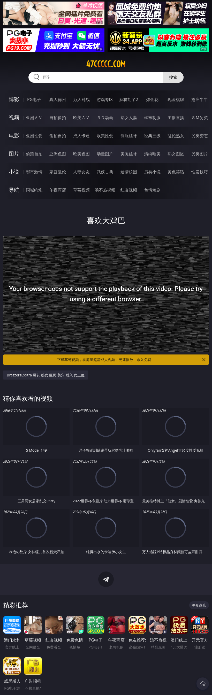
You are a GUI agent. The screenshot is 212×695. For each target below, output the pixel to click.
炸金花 (152, 99)
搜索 (173, 77)
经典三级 (152, 135)
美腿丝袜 (128, 154)
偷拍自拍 (57, 135)
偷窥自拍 (34, 154)
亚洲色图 (57, 154)
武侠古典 (105, 172)
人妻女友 (81, 172)
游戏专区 (105, 99)
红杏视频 (128, 190)
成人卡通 (81, 135)
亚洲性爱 (34, 135)
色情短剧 (152, 190)
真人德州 (57, 99)
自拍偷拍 (57, 117)
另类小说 (152, 172)
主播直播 (176, 117)
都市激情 (34, 172)
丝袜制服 (152, 117)
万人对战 (81, 99)
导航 (14, 189)
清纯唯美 (152, 154)
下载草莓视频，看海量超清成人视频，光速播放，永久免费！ (131, 360)
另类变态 (199, 135)
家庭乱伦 (57, 172)
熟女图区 (176, 154)
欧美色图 (81, 154)
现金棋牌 (176, 99)
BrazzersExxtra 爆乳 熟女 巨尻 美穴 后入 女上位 (46, 375)
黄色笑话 (176, 172)
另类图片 (199, 154)
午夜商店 (57, 190)
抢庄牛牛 (199, 99)
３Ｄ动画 (105, 117)
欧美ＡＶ (81, 117)
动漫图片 (105, 154)
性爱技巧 (199, 172)
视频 (14, 117)
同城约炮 (34, 190)
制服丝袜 (128, 135)
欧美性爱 (105, 135)
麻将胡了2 (128, 99)
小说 (14, 171)
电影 (14, 135)
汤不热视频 (105, 190)
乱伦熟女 (176, 135)
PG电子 (34, 99)
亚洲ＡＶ (34, 117)
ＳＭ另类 (199, 117)
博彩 (14, 99)
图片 (14, 153)
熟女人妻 (128, 117)
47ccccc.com (106, 64)
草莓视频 (81, 190)
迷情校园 (128, 172)
